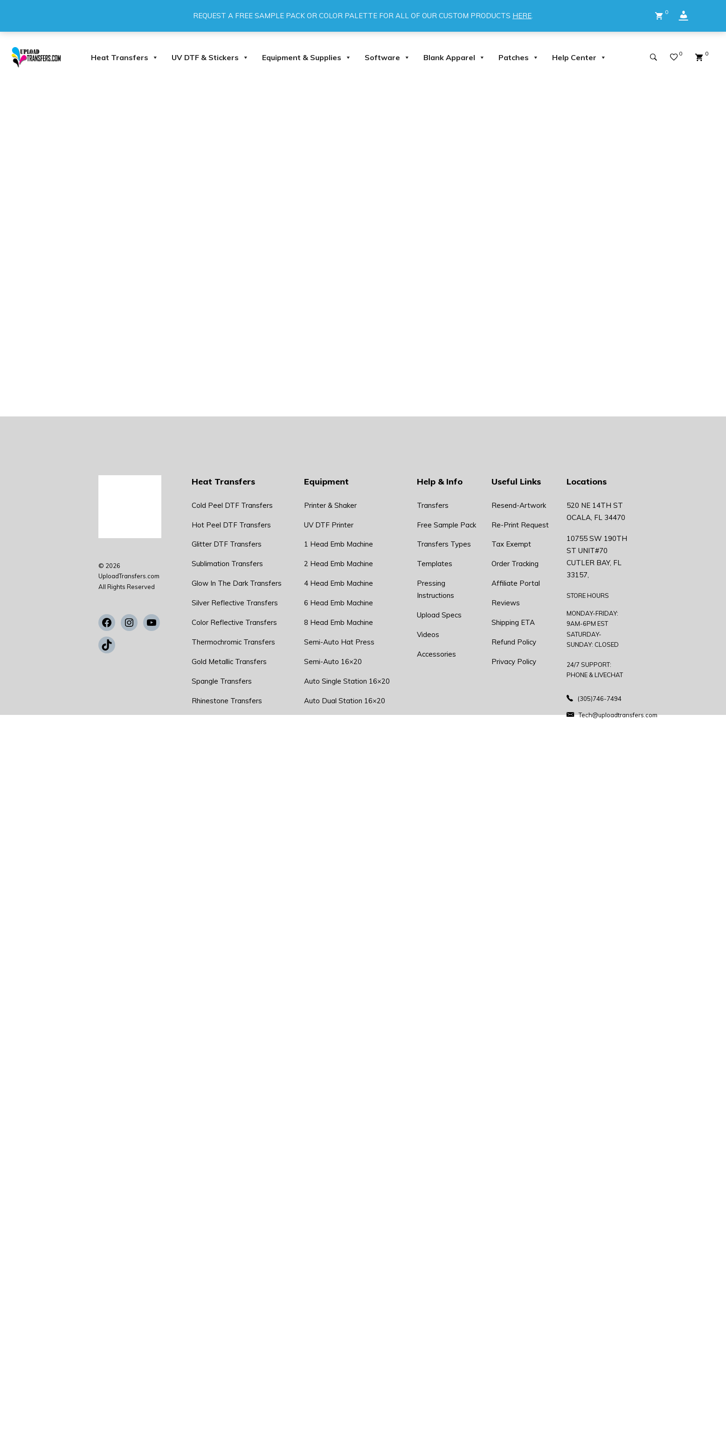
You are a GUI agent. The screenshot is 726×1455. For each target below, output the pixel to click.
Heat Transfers (125, 57)
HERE (522, 15)
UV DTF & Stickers (210, 57)
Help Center (579, 57)
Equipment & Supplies (307, 57)
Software (387, 57)
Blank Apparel (454, 57)
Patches (518, 57)
